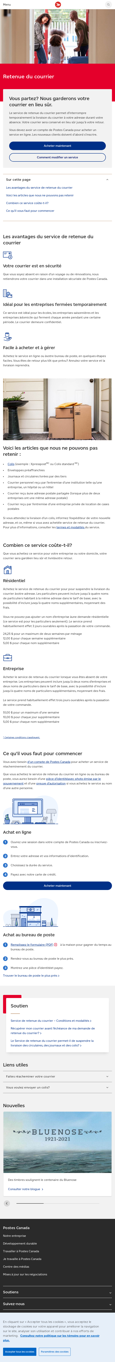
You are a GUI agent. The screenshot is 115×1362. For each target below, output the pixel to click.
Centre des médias (16, 1266)
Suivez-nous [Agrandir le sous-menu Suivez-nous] (57, 1303)
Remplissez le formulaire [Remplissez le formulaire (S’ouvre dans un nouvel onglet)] (34, 945)
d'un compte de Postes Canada (48, 762)
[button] (57, 179)
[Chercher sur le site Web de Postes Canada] (108, 4)
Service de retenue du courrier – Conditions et (51, 1021)
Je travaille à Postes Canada (22, 1259)
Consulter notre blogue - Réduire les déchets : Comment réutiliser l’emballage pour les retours (57, 1116)
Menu (7, 4)
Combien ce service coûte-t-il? (27, 203)
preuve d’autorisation (51, 783)
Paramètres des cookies (55, 1351)
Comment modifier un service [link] (57, 157)
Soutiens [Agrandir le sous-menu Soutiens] (57, 1292)
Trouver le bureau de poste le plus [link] (31, 975)
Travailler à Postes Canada (21, 1251)
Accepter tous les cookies (19, 1351)
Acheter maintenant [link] (57, 146)
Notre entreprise (14, 1236)
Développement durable (20, 1243)
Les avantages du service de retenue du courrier (39, 187)
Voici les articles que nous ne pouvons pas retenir (40, 195)
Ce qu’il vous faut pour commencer (30, 211)
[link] (21, 737)
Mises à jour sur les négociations (25, 1274)
